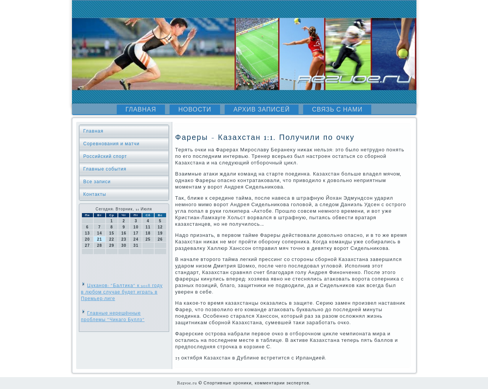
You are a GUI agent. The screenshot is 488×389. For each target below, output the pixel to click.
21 (99, 239)
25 (147, 239)
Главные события (105, 169)
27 (87, 245)
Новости (194, 109)
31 (136, 245)
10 (136, 227)
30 (123, 245)
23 (123, 239)
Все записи (97, 182)
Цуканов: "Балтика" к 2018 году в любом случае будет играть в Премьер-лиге (122, 292)
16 (123, 233)
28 (99, 245)
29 (111, 245)
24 (136, 239)
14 (99, 233)
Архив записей (261, 109)
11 (147, 227)
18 (147, 233)
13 (87, 233)
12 (160, 227)
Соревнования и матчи (111, 144)
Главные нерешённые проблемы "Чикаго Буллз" (113, 316)
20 (87, 239)
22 (111, 239)
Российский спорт (105, 156)
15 (111, 233)
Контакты (94, 194)
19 (160, 233)
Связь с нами (337, 109)
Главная (141, 109)
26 (160, 239)
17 (136, 233)
